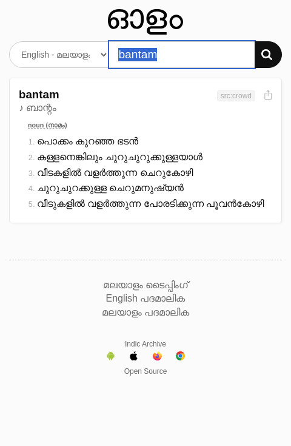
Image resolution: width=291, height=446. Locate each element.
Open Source (145, 371)
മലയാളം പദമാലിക (145, 312)
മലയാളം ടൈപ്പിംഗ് (145, 285)
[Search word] (181, 54)
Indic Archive (145, 344)
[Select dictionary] (59, 54)
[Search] (268, 54)
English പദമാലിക (146, 298)
